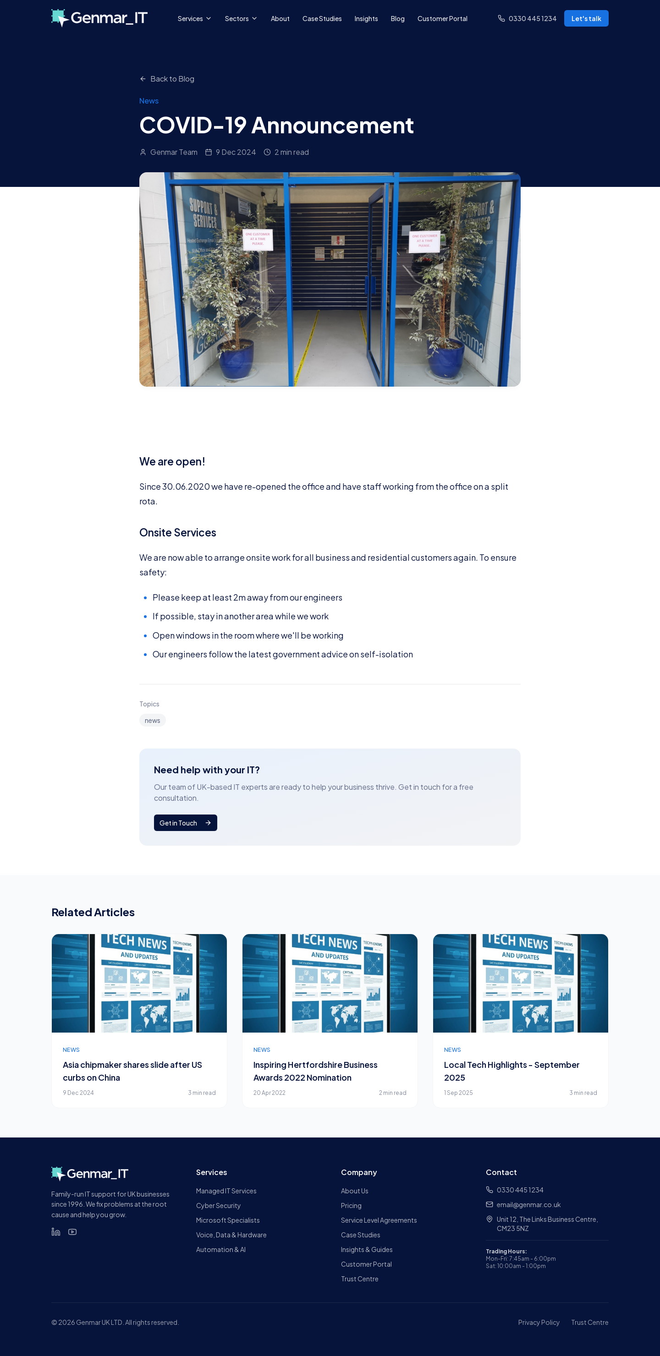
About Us (354, 1190)
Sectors (241, 18)
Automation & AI (221, 1249)
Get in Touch (186, 823)
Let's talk (586, 18)
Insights (366, 18)
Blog (398, 18)
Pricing (351, 1205)
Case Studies (322, 18)
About (280, 18)
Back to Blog (166, 78)
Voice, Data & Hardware (231, 1234)
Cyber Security (218, 1205)
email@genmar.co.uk (523, 1204)
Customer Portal (443, 18)
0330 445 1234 (515, 1190)
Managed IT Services (226, 1190)
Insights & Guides (367, 1249)
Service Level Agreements (379, 1220)
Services (195, 18)
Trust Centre (360, 1278)
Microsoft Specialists (228, 1220)
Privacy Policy (539, 1322)
